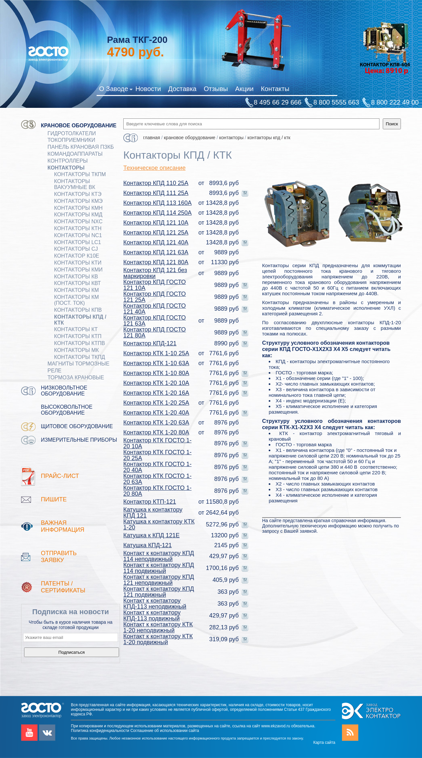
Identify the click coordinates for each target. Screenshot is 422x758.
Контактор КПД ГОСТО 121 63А (154, 320)
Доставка (182, 88)
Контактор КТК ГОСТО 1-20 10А (157, 443)
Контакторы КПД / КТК (80, 320)
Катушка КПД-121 (147, 545)
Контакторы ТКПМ (80, 174)
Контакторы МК (76, 350)
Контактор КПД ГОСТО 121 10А (154, 285)
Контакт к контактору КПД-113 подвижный (152, 615)
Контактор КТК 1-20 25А (156, 402)
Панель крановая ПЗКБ (80, 147)
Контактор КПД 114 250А (157, 212)
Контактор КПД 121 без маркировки (155, 273)
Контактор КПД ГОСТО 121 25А (154, 297)
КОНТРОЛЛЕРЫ (67, 161)
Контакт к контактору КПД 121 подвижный (158, 591)
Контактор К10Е (76, 256)
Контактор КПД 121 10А (155, 222)
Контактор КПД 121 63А (155, 252)
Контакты (275, 88)
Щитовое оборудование (77, 426)
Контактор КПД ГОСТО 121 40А (154, 308)
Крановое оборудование (78, 125)
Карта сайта (324, 742)
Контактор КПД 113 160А (157, 203)
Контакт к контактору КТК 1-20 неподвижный (158, 627)
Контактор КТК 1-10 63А (156, 363)
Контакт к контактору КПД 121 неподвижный (158, 580)
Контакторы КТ (76, 329)
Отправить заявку (59, 556)
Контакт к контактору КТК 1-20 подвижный (158, 639)
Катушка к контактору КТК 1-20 (159, 524)
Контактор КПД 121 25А (155, 232)
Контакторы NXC (78, 221)
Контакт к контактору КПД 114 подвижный (158, 568)
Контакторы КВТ (77, 283)
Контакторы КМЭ (78, 201)
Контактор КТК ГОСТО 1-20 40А (157, 467)
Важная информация (62, 526)
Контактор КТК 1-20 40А (156, 412)
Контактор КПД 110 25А (155, 183)
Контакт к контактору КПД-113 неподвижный (154, 603)
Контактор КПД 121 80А (155, 262)
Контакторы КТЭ (78, 194)
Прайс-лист (60, 476)
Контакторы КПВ (78, 310)
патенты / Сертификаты (63, 587)
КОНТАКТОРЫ (65, 168)
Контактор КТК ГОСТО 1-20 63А (157, 479)
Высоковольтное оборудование (66, 410)
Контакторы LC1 (77, 242)
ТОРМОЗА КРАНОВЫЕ (75, 377)
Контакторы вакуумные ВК (74, 184)
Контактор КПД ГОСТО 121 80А (154, 332)
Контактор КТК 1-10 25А (156, 353)
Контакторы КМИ (78, 269)
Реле (54, 370)
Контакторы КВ (76, 276)
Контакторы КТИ (78, 263)
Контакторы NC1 (78, 235)
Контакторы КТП (78, 336)
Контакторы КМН (78, 208)
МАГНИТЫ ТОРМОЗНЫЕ (78, 363)
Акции (244, 88)
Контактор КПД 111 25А (155, 193)
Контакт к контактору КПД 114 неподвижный (158, 556)
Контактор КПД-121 (149, 343)
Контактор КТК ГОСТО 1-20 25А (157, 455)
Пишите (54, 499)
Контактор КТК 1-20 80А (156, 432)
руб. (135, 52)
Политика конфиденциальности (100, 730)
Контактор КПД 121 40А (155, 242)
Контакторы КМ (76, 290)
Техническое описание (154, 168)
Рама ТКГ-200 (137, 40)
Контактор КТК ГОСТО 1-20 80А (157, 491)
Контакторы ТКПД (79, 357)
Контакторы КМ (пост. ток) (76, 300)
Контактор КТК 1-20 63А (156, 422)
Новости (148, 88)
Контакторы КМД (78, 214)
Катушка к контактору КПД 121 (152, 512)
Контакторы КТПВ (79, 343)
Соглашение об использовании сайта (164, 730)
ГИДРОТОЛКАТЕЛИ (71, 133)
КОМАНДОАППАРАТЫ (75, 154)
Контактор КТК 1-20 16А (156, 393)
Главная (151, 137)
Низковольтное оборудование (64, 390)
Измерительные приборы (79, 440)
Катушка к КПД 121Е (151, 535)
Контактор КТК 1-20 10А (156, 383)
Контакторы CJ (76, 249)
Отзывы (216, 88)
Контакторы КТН (78, 228)
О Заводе (115, 90)
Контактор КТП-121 (149, 501)
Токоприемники (71, 140)
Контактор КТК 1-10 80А (156, 373)
